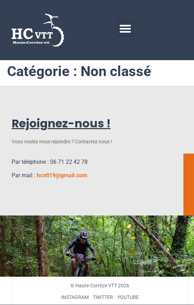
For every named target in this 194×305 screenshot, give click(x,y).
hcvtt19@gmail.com (62, 175)
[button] (125, 28)
